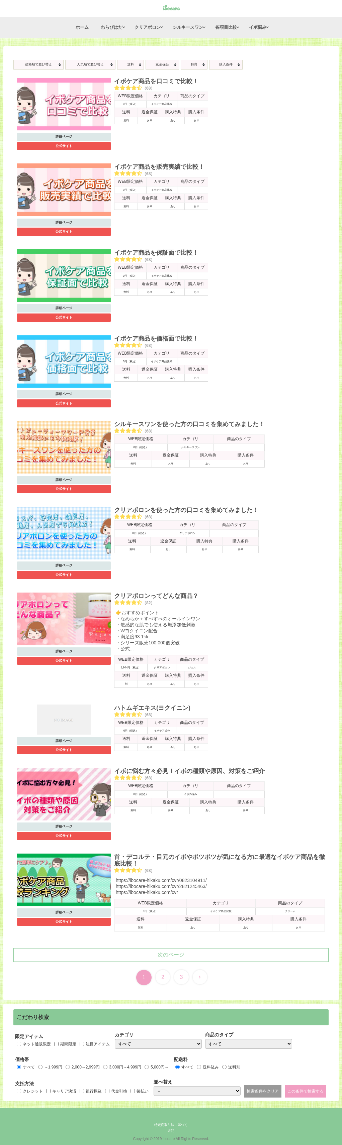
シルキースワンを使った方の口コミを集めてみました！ (189, 424)
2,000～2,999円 (86, 1067)
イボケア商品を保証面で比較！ (156, 252)
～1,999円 (53, 1067)
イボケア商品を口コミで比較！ (156, 81)
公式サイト (64, 146)
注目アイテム (98, 1044)
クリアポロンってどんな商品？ (156, 596)
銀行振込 (94, 1091)
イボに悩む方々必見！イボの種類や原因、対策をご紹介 (189, 771)
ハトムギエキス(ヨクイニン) (152, 708)
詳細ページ (64, 136)
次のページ (171, 955)
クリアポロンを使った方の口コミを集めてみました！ (186, 510)
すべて (29, 1067)
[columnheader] (38, 65)
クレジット (33, 1091)
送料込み (211, 1067)
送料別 (234, 1067)
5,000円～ (160, 1067)
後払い (143, 1091)
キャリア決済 (64, 1091)
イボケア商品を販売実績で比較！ (159, 166)
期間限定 (68, 1044)
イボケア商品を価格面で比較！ (156, 338)
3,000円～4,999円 (125, 1067)
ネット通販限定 (37, 1044)
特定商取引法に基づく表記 (171, 1128)
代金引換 (119, 1091)
